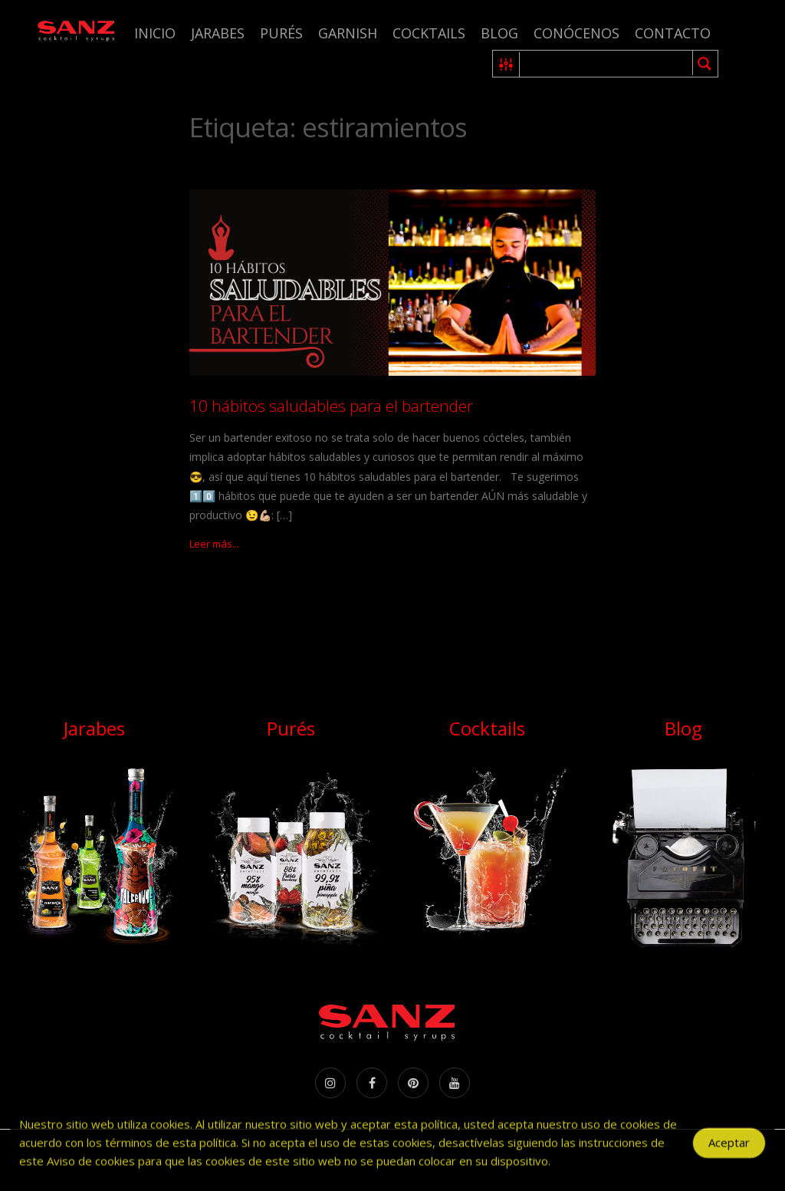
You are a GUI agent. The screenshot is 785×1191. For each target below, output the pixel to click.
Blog (499, 33)
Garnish (347, 33)
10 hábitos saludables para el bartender (331, 405)
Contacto (673, 33)
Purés (281, 33)
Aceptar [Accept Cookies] (729, 1153)
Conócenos (576, 33)
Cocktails (428, 33)
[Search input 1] (606, 63)
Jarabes (218, 33)
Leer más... (214, 544)
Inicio (155, 33)
